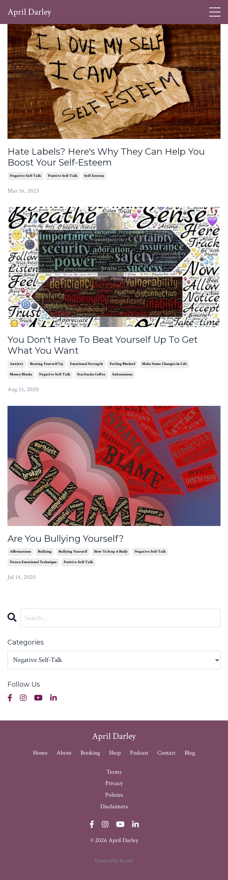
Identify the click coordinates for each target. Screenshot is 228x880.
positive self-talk (62, 175)
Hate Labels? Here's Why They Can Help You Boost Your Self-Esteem (106, 157)
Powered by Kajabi (114, 860)
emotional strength (86, 364)
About (64, 753)
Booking (90, 753)
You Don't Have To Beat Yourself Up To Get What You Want (102, 345)
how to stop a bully (111, 551)
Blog (190, 753)
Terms (114, 772)
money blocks (21, 374)
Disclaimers (114, 807)
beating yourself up (46, 364)
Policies (114, 795)
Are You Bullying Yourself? (65, 538)
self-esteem (94, 175)
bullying (45, 551)
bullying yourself (72, 551)
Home (40, 753)
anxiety (16, 364)
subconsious (122, 374)
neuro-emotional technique (33, 562)
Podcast (139, 753)
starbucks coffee (91, 374)
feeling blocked (122, 364)
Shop (115, 753)
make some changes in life (164, 364)
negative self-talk (25, 175)
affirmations (20, 551)
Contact (166, 753)
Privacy (114, 783)
